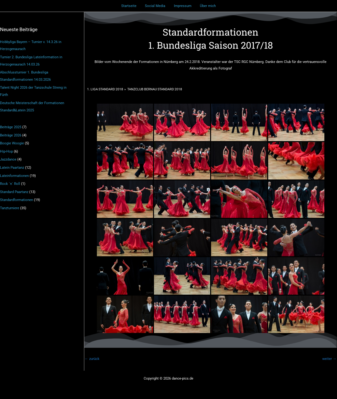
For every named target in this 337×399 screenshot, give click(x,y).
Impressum (182, 6)
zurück (92, 359)
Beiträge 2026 (10, 133)
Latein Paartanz (12, 165)
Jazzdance (8, 157)
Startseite (131, 6)
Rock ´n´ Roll (10, 181)
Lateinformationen (14, 173)
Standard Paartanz (14, 189)
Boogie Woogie (12, 141)
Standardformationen (16, 196)
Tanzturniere (9, 204)
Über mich (206, 6)
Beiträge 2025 (10, 125)
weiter (329, 359)
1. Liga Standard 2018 (105, 89)
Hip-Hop (6, 149)
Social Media (156, 6)
